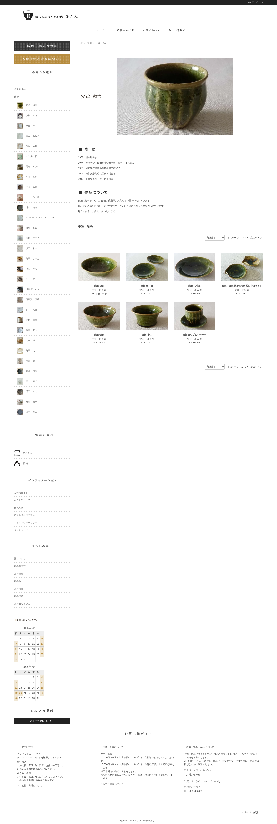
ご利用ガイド (21, 492)
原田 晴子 (27, 381)
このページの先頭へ (249, 812)
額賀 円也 (27, 371)
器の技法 (18, 596)
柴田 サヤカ (28, 259)
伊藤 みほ (27, 116)
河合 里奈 (27, 228)
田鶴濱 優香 (28, 300)
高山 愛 (26, 279)
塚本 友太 (27, 330)
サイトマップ (21, 530)
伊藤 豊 (26, 126)
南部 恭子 (27, 361)
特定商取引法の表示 (24, 515)
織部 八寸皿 (194, 285)
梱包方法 (18, 507)
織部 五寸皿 (147, 285)
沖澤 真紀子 (28, 177)
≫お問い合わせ (192, 786)
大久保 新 (27, 156)
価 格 (21, 463)
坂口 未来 (27, 248)
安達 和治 (101, 43)
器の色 (17, 581)
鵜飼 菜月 (27, 146)
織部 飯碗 (99, 334)
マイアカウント (255, 2)
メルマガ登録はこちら (42, 720)
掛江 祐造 (27, 208)
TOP (80, 43)
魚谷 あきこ (28, 136)
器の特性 (18, 588)
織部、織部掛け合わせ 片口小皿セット (242, 285)
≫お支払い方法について (30, 785)
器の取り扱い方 (22, 603)
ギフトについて (22, 500)
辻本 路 (26, 340)
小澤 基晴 (27, 187)
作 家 (89, 43)
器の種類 (18, 573)
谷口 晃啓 (27, 310)
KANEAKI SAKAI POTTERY (36, 218)
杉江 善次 (27, 269)
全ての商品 (20, 89)
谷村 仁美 (27, 320)
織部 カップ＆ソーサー (194, 334)
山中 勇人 (27, 412)
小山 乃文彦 (28, 197)
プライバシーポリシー (25, 522)
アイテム (23, 453)
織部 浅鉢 (99, 285)
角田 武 (26, 351)
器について (20, 558)
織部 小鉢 (147, 334)
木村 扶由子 (28, 238)
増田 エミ (27, 392)
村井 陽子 (27, 402)
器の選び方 (20, 566)
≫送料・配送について (112, 783)
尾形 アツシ (28, 167)
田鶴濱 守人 (28, 289)
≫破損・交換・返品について (199, 769)
